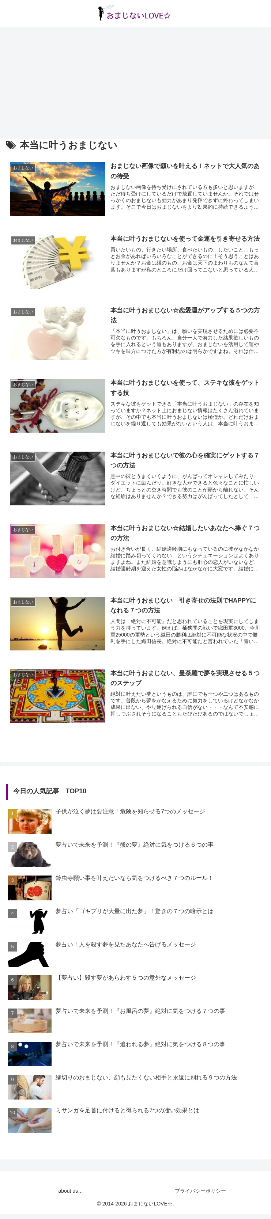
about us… (70, 1196)
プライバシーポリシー (200, 1196)
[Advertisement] (135, 82)
